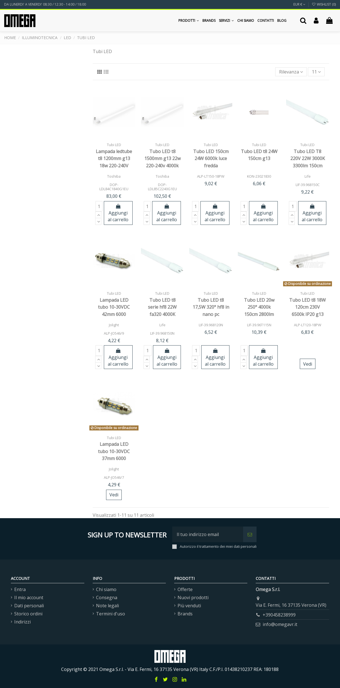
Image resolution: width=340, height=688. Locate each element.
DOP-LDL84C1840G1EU (113, 186)
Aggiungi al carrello (118, 213)
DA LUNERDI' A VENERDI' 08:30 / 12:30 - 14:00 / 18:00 (45, 4)
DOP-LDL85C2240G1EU (162, 186)
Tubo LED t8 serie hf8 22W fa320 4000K (162, 307)
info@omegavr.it (280, 624)
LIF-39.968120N (211, 324)
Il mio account (28, 597)
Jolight (114, 324)
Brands (185, 614)
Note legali (107, 606)
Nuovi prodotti (193, 597)
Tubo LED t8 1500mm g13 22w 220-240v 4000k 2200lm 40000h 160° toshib (162, 165)
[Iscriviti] (250, 534)
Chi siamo (106, 589)
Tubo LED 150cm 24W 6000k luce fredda (211, 158)
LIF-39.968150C (308, 184)
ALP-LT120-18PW (307, 324)
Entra (20, 589)
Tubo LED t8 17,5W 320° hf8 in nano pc (211, 307)
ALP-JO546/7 (114, 477)
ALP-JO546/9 (114, 333)
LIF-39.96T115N (259, 324)
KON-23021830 (259, 176)
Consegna (106, 597)
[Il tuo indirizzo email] (207, 534)
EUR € (299, 4)
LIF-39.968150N (162, 333)
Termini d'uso (110, 614)
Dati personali (29, 606)
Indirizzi (22, 622)
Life (308, 176)
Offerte (185, 589)
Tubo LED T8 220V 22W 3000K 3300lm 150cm (307, 158)
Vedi (307, 364)
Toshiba (114, 176)
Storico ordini (28, 614)
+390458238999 (279, 615)
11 (316, 72)
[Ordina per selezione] (291, 71)
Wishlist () (324, 4)
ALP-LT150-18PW (210, 176)
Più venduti (189, 606)
